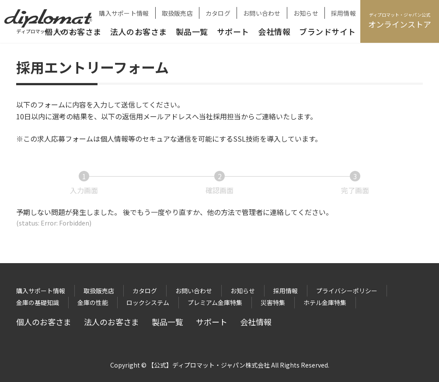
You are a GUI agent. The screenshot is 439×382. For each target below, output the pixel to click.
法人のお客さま (138, 31)
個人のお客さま (43, 321)
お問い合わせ (262, 13)
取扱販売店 (177, 13)
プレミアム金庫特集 (215, 302)
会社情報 (274, 31)
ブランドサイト (327, 31)
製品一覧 (192, 31)
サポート (233, 31)
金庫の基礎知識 (37, 302)
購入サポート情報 (124, 13)
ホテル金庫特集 (324, 302)
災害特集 (273, 302)
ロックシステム (147, 302)
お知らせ (305, 13)
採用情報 (343, 13)
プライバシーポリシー (346, 290)
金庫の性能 (92, 302)
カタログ (218, 13)
